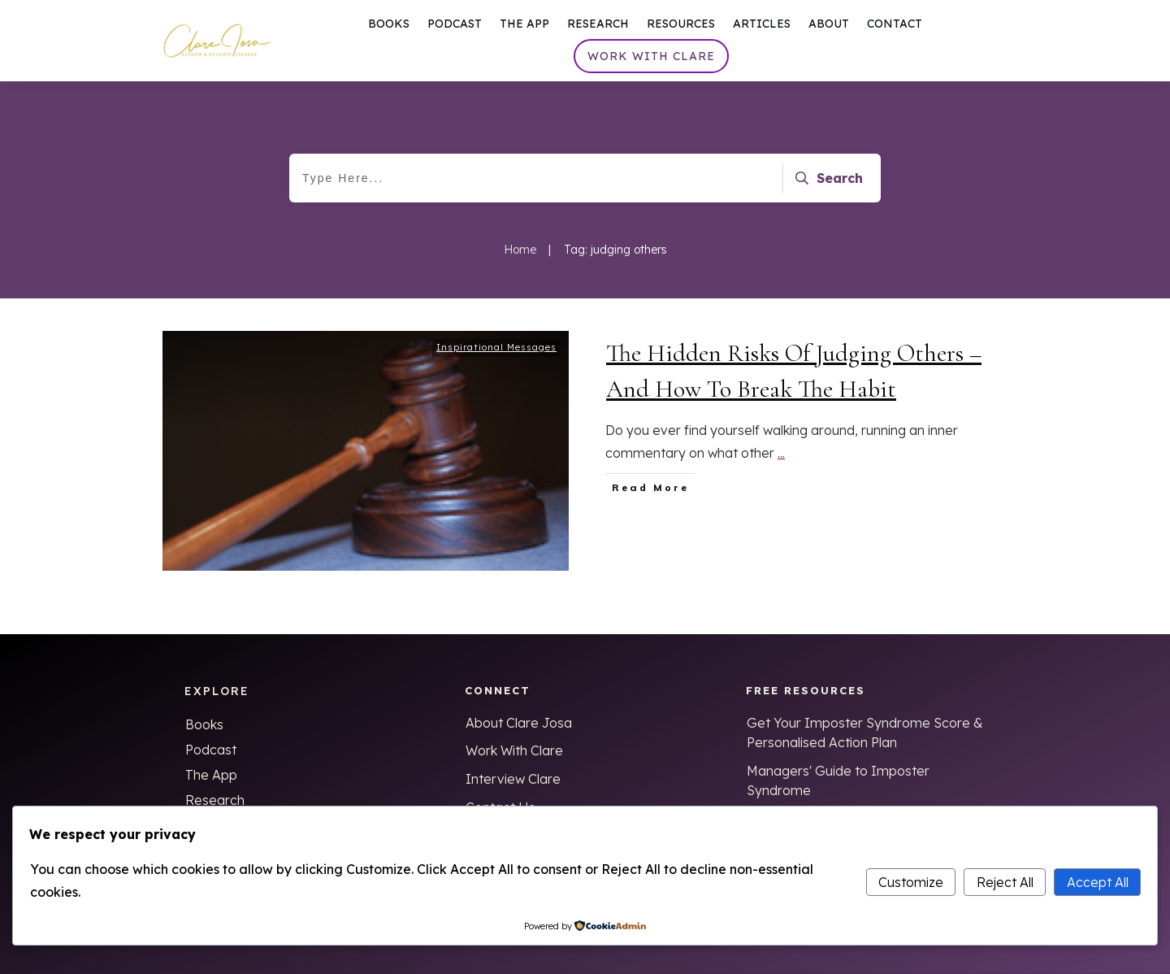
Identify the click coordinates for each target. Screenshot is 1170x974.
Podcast (210, 749)
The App (211, 775)
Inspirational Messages (496, 353)
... (781, 459)
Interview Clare (513, 779)
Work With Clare (514, 750)
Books (204, 724)
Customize (910, 882)
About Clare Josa (519, 723)
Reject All (1005, 882)
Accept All (1098, 882)
